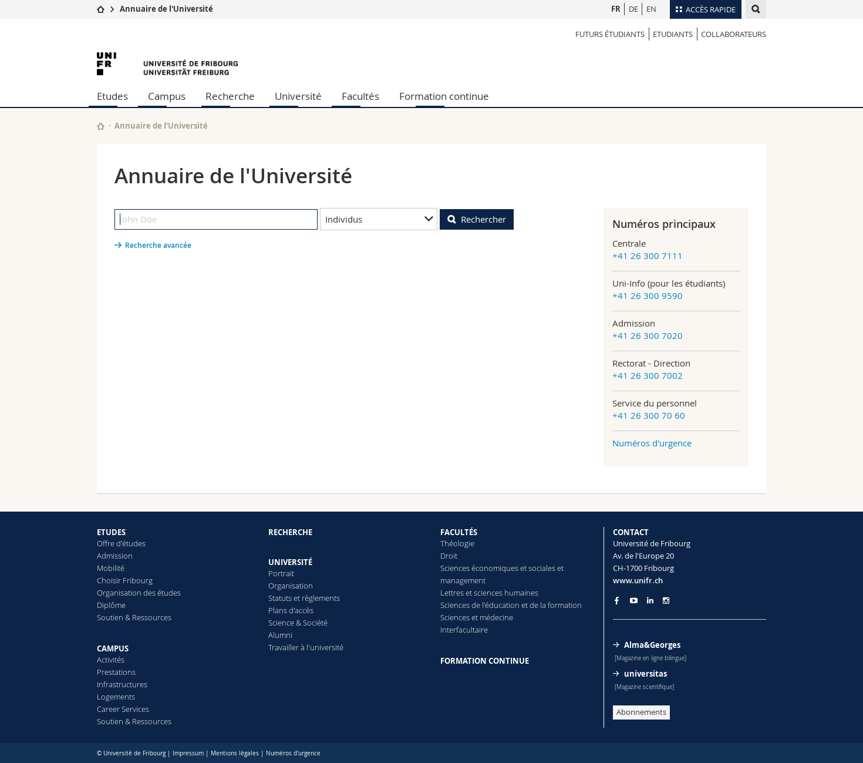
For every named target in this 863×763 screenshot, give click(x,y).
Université (298, 96)
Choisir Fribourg (125, 580)
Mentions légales (235, 753)
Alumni (280, 635)
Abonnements (641, 712)
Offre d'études (121, 543)
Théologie (457, 543)
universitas (645, 673)
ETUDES (111, 532)
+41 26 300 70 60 (648, 415)
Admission (115, 555)
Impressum (188, 753)
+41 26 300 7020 (647, 335)
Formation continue (444, 96)
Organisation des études (139, 592)
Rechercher (483, 219)
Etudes (112, 96)
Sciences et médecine (476, 617)
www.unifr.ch (638, 580)
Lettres (452, 592)
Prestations (116, 672)
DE (633, 9)
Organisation (290, 585)
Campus (167, 96)
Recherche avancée (158, 245)
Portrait (281, 573)
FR (616, 9)
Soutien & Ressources (134, 617)
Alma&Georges (652, 645)
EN (651, 9)
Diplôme (111, 605)
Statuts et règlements (304, 598)
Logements (116, 696)
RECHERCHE (290, 532)
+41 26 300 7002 (647, 375)
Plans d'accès (290, 610)
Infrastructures (122, 684)
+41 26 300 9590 (647, 295)
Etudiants (673, 34)
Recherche (230, 96)
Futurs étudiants (610, 34)
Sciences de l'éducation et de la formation (511, 605)
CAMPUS (113, 648)
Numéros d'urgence (652, 443)
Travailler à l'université (305, 647)
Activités (110, 659)
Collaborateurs (733, 34)
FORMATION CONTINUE (484, 661)
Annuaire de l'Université (166, 9)
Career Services (123, 709)
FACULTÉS (458, 532)
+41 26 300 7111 (647, 255)
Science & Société (298, 622)
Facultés (360, 96)
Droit (448, 555)
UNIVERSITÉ (290, 562)
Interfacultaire (464, 629)
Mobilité (110, 568)
